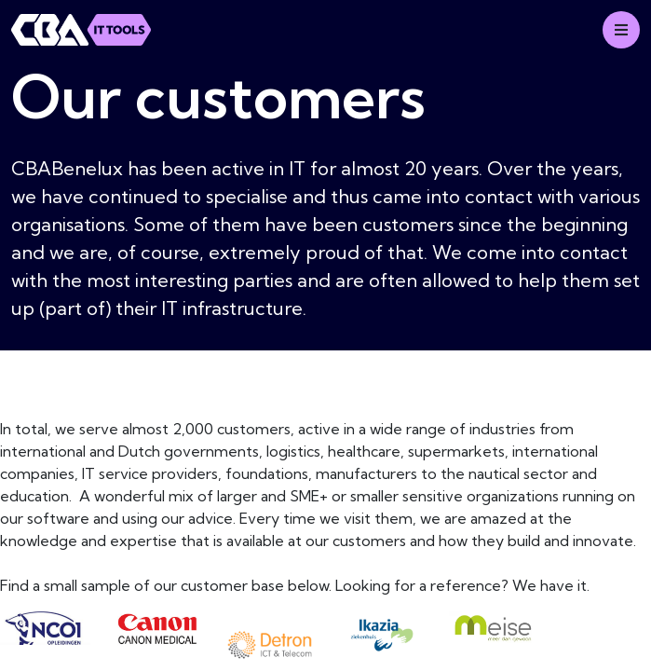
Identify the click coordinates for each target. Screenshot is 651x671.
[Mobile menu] (621, 29)
